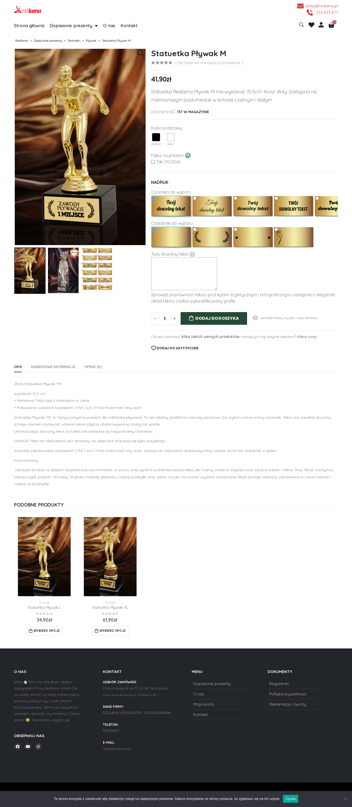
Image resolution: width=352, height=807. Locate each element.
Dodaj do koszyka (217, 318)
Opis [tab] (18, 367)
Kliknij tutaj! (307, 336)
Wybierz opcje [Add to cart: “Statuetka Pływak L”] (46, 630)
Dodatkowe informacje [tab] (53, 367)
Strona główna (29, 25)
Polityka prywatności (287, 693)
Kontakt (128, 25)
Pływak (91, 40)
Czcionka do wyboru (171, 192)
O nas (109, 25)
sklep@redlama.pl (117, 749)
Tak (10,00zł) (166, 161)
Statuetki (73, 40)
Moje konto (203, 704)
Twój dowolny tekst (173, 254)
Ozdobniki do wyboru (172, 223)
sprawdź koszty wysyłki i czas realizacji (288, 318)
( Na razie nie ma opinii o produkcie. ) (209, 62)
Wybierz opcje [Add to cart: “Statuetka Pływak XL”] (112, 630)
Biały (171, 139)
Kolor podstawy (166, 128)
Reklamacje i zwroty (287, 704)
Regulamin (279, 683)
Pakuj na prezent (171, 155)
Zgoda (291, 799)
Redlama (21, 40)
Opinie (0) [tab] (93, 367)
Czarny (156, 139)
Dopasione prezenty (74, 25)
